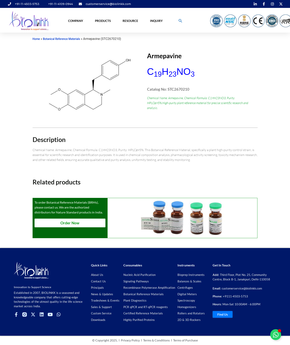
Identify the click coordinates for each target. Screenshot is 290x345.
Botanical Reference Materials (61, 38)
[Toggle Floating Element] (275, 334)
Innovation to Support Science (32, 287)
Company (75, 21)
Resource (130, 21)
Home (36, 38)
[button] (180, 20)
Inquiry (156, 21)
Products (103, 21)
